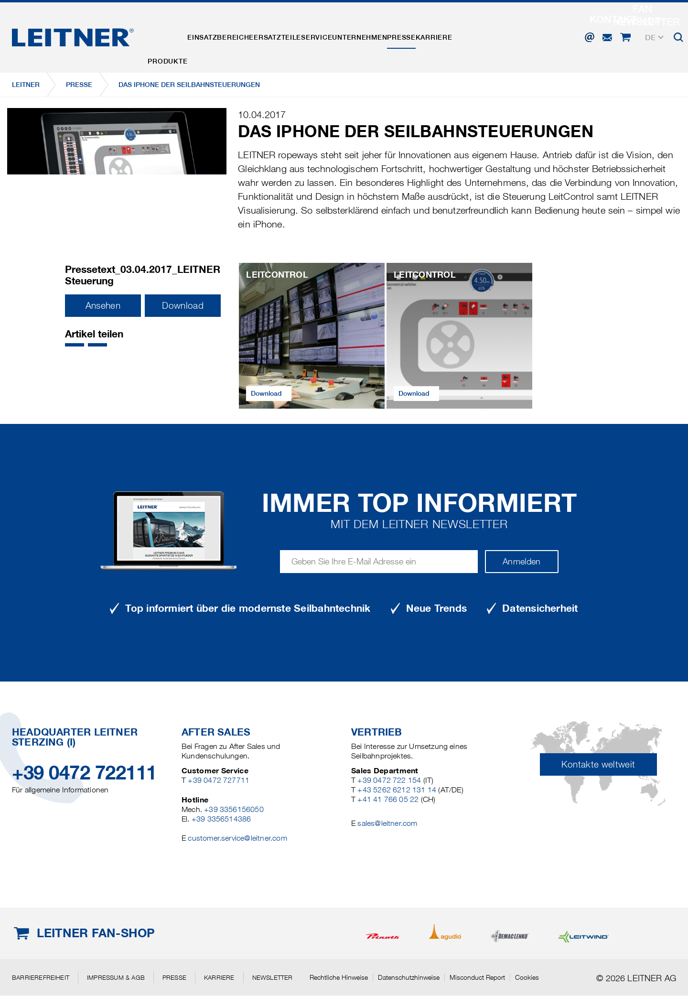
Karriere (514, 35)
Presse (469, 35)
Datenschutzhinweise (409, 977)
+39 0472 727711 (218, 780)
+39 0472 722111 (84, 772)
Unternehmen (415, 35)
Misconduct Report (477, 977)
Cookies (527, 977)
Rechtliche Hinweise (339, 977)
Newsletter (272, 977)
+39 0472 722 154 (389, 780)
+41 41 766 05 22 (388, 799)
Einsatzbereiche (239, 35)
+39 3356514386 (221, 818)
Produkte (174, 35)
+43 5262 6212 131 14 (396, 789)
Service (360, 35)
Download (183, 305)
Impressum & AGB (116, 977)
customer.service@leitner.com (237, 838)
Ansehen (103, 305)
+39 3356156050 (234, 809)
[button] (74, 344)
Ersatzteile (308, 35)
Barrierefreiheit (40, 977)
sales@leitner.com (387, 823)
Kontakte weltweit (598, 764)
